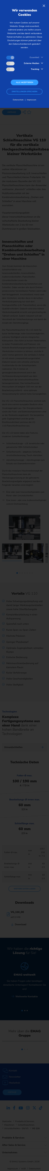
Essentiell (34, 57)
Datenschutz (18, 100)
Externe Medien (31, 63)
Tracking (35, 69)
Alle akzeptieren (24, 82)
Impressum (31, 100)
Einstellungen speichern (24, 91)
